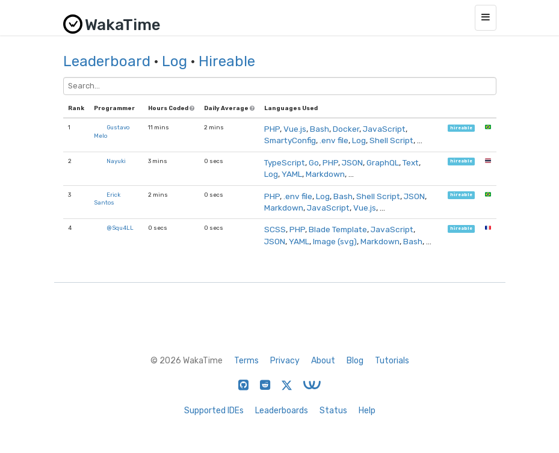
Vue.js (294, 129)
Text (411, 162)
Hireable (227, 61)
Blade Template (338, 229)
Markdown (325, 174)
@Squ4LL (120, 227)
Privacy (285, 361)
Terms (246, 361)
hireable (461, 128)
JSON (352, 162)
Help (367, 410)
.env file (334, 140)
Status (333, 410)
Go (314, 162)
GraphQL (382, 162)
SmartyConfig (290, 140)
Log (174, 61)
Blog (355, 361)
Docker (346, 129)
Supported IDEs (214, 410)
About (323, 361)
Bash (319, 129)
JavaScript (384, 129)
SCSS (275, 229)
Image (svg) (335, 241)
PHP (272, 129)
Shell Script (391, 140)
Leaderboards (281, 410)
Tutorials (392, 361)
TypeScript (284, 162)
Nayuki (116, 161)
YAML (292, 174)
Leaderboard (106, 61)
